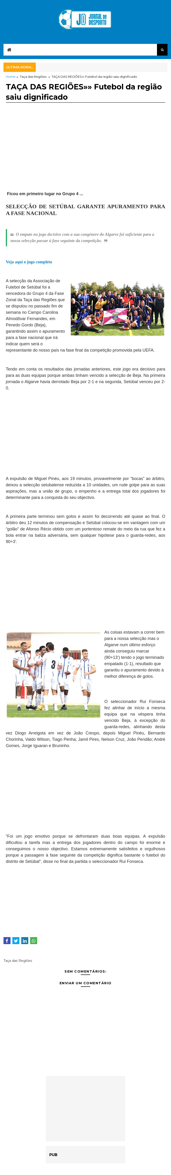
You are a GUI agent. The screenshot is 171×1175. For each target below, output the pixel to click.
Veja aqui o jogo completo (29, 262)
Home (10, 76)
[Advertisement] (85, 152)
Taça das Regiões (33, 76)
